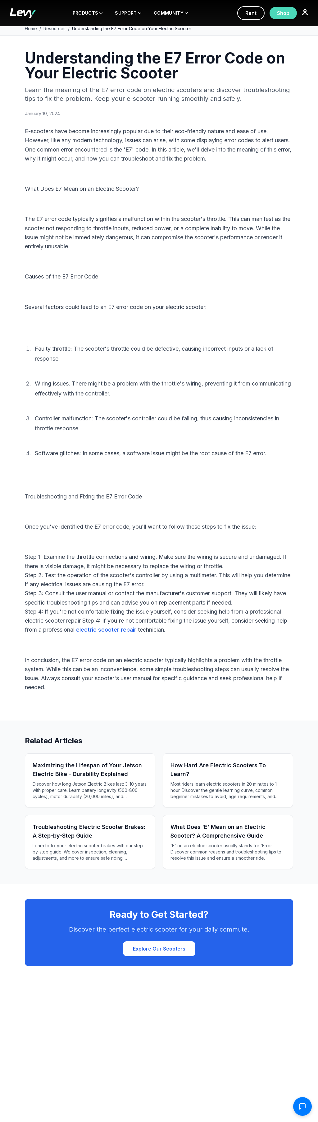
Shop (283, 13)
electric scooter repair (106, 629)
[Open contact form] (302, 1106)
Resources (54, 28)
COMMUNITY (171, 13)
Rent (251, 13)
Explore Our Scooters (159, 949)
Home (31, 28)
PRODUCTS (88, 13)
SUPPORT (128, 13)
